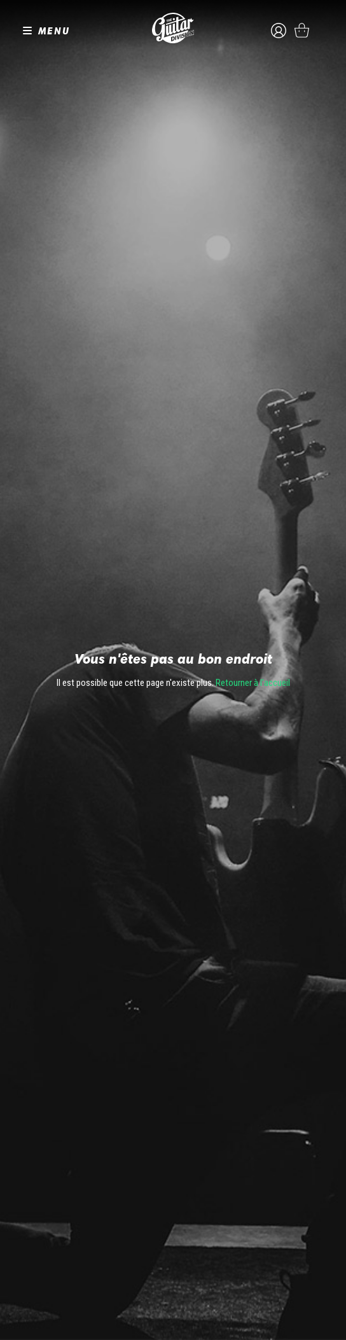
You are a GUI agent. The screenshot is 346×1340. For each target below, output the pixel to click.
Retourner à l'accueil (253, 682)
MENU (54, 30)
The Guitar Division (173, 28)
